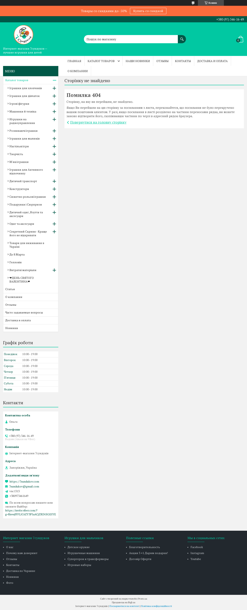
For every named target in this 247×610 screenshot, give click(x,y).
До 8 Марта (17, 254)
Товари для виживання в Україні (26, 245)
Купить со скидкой (148, 11)
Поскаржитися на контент (124, 606)
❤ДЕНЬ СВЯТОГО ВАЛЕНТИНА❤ (21, 279)
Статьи (10, 289)
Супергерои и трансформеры (88, 559)
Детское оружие (79, 547)
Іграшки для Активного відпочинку (26, 171)
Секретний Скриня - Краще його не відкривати (28, 233)
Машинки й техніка (22, 111)
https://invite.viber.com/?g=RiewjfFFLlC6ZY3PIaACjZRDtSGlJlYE (30, 512)
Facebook (197, 547)
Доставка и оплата (212, 61)
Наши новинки (138, 61)
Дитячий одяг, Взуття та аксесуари (26, 214)
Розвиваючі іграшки (23, 131)
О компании (78, 71)
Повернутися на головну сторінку (98, 122)
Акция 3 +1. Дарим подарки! (148, 553)
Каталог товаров (101, 61)
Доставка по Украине (20, 571)
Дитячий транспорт (23, 181)
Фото (9, 583)
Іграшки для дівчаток (24, 96)
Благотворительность (144, 547)
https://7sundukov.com (24, 481)
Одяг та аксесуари (21, 224)
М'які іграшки (19, 162)
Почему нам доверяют (21, 553)
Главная (74, 61)
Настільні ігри (19, 146)
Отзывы (162, 61)
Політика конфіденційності (156, 606)
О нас (10, 547)
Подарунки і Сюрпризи (25, 204)
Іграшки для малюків (24, 138)
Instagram (197, 553)
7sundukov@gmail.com (24, 486)
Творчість (16, 154)
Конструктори (19, 189)
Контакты (183, 61)
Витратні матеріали (22, 270)
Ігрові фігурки (19, 104)
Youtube (196, 559)
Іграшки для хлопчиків (25, 88)
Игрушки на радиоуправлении (22, 121)
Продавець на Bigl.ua (123, 602)
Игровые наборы (79, 565)
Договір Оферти (140, 559)
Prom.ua (142, 598)
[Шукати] (182, 37)
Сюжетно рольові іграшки (27, 197)
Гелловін (15, 262)
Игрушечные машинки (84, 553)
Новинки (11, 328)
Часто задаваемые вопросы (24, 312)
